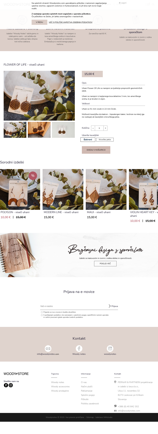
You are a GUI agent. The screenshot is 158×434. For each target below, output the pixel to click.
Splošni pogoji (88, 395)
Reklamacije (86, 390)
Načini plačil (86, 386)
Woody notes (79, 354)
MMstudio (108, 417)
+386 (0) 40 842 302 (128, 406)
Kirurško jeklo (105, 139)
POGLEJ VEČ (105, 263)
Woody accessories (60, 386)
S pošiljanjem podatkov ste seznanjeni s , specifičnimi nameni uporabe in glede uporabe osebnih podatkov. (75, 316)
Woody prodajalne (60, 390)
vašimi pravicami (51, 317)
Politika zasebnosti (90, 403)
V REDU (39, 22)
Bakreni (88, 139)
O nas (84, 382)
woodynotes (110, 354)
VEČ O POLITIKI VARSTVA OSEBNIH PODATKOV (70, 22)
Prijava (114, 306)
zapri (122, 3)
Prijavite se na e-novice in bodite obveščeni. (59, 312)
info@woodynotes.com (129, 410)
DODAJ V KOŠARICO (96, 150)
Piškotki (85, 399)
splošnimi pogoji (80, 315)
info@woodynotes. (46, 354)
